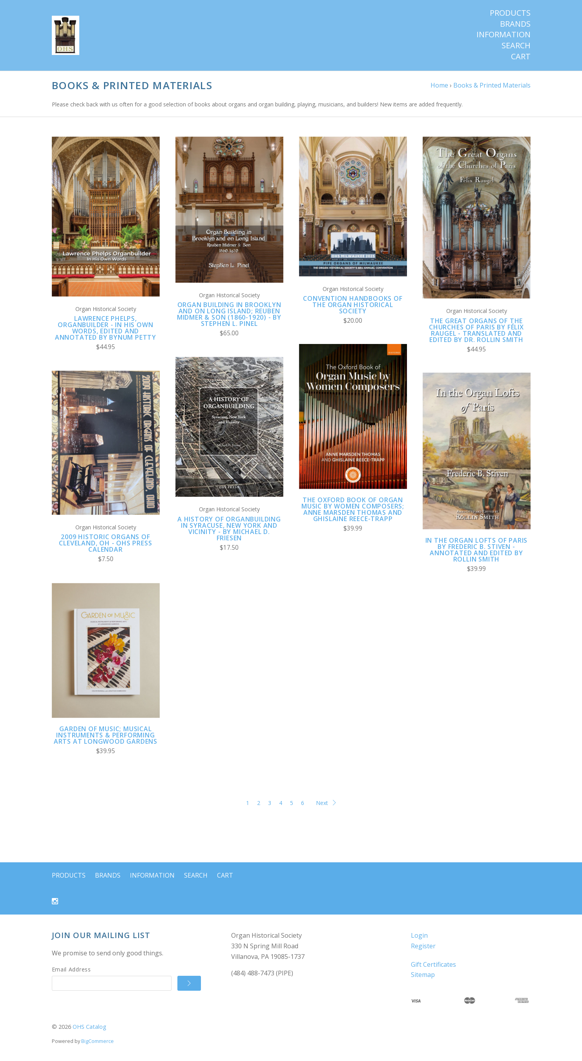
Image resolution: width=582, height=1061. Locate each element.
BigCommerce (97, 1041)
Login (419, 935)
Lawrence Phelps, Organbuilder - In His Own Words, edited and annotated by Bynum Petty (105, 328)
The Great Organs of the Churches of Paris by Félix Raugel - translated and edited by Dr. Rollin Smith (476, 330)
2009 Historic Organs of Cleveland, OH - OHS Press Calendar (105, 543)
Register (423, 946)
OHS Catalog (89, 1026)
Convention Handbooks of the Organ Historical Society (352, 304)
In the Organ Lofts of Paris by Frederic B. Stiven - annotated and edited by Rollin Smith (476, 549)
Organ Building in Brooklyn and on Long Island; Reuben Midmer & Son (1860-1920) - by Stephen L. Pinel (229, 314)
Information (503, 34)
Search (516, 45)
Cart (521, 56)
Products (510, 13)
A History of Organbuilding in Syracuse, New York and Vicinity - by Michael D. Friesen (229, 528)
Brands (515, 24)
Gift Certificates (433, 964)
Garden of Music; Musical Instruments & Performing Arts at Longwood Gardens (105, 735)
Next (326, 803)
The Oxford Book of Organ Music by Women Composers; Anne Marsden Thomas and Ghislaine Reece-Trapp (352, 509)
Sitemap (423, 974)
